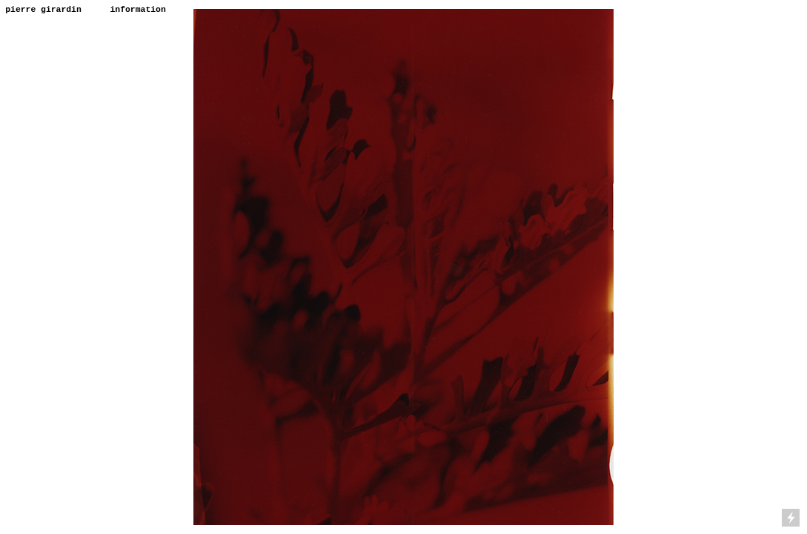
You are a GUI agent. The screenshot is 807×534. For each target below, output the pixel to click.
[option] (403, 267)
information (138, 9)
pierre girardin (43, 9)
